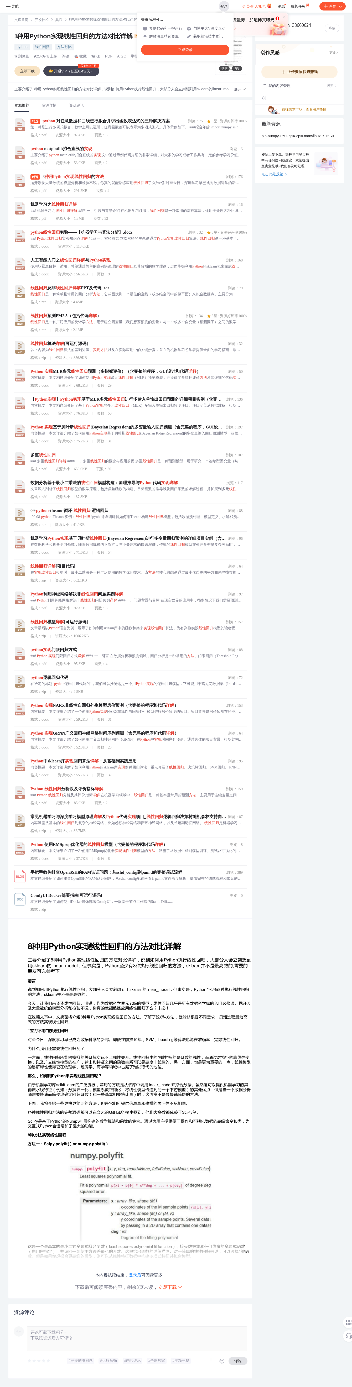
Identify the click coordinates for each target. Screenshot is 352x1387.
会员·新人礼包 (257, 5)
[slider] (39, 1361)
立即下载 (170, 1287)
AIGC (121, 57)
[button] (240, 89)
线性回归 (42, 47)
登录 (224, 6)
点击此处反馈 (274, 174)
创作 (332, 6)
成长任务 (300, 5)
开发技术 (42, 20)
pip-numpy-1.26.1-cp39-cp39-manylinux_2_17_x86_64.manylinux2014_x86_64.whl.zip (299, 136)
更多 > (333, 53)
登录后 (135, 1275)
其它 (58, 20)
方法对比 (64, 47)
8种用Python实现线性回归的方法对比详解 (78, 37)
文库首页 (21, 20)
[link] (21, 20)
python (22, 47)
